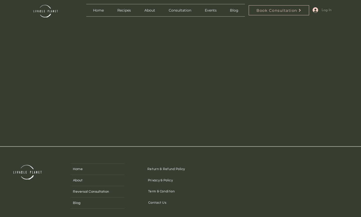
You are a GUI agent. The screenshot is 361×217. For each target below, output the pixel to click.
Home (78, 169)
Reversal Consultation (91, 191)
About (77, 180)
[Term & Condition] (163, 191)
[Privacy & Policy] (161, 180)
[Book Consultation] (279, 10)
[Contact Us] (158, 202)
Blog (76, 203)
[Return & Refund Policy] (167, 169)
